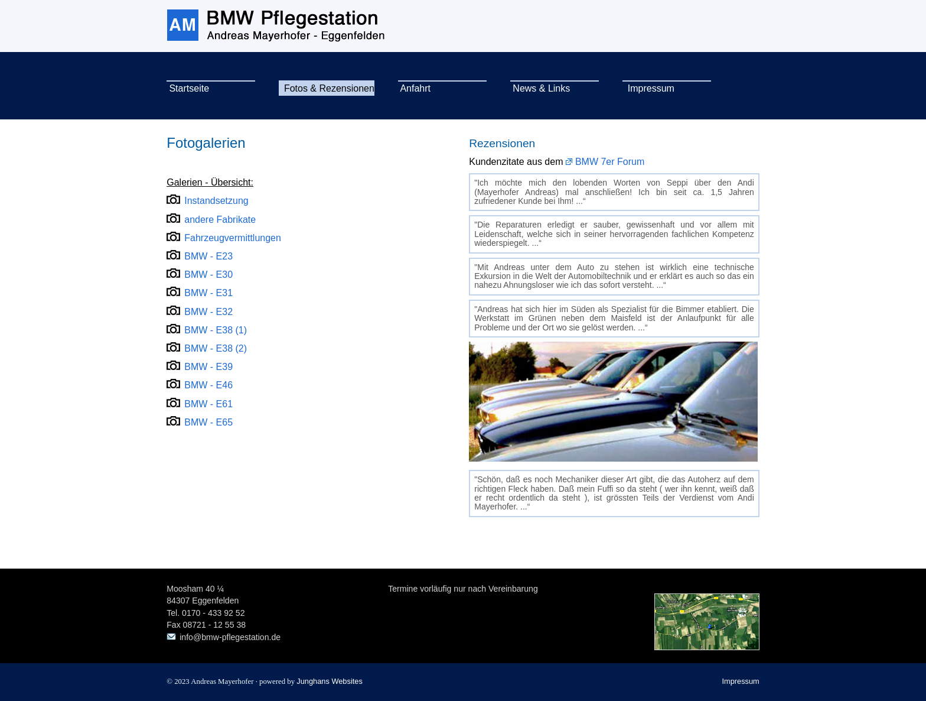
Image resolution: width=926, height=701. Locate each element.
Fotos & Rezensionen (326, 88)
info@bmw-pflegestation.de (230, 637)
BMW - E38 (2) (215, 348)
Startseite (188, 88)
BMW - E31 (208, 293)
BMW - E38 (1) (215, 330)
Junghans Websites (329, 681)
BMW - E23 (208, 256)
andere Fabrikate (220, 220)
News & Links (540, 88)
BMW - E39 (208, 367)
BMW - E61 (208, 404)
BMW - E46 (208, 385)
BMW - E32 (208, 312)
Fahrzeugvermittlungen (232, 238)
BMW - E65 (208, 422)
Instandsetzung (216, 201)
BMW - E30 (208, 275)
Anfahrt (414, 88)
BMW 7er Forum (609, 162)
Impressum (648, 88)
